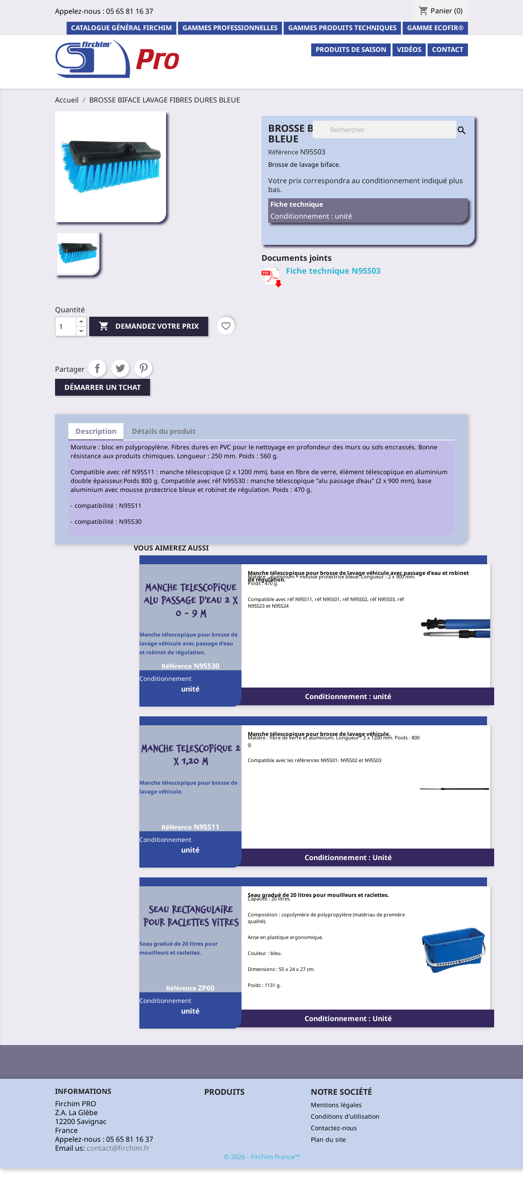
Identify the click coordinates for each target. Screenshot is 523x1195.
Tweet (120, 368)
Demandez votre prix (149, 326)
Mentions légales (336, 1105)
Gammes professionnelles (229, 27)
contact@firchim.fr (118, 1148)
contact (448, 49)
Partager (97, 368)
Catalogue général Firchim (121, 27)
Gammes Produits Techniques (342, 27)
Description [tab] (95, 431)
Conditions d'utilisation (345, 1116)
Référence (283, 152)
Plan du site (328, 1139)
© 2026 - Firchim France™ (262, 1156)
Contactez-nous (334, 1128)
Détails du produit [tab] (164, 431)
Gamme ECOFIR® (435, 27)
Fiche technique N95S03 (333, 270)
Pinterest (143, 368)
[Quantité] (65, 326)
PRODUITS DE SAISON (351, 49)
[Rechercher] (384, 129)
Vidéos (409, 49)
